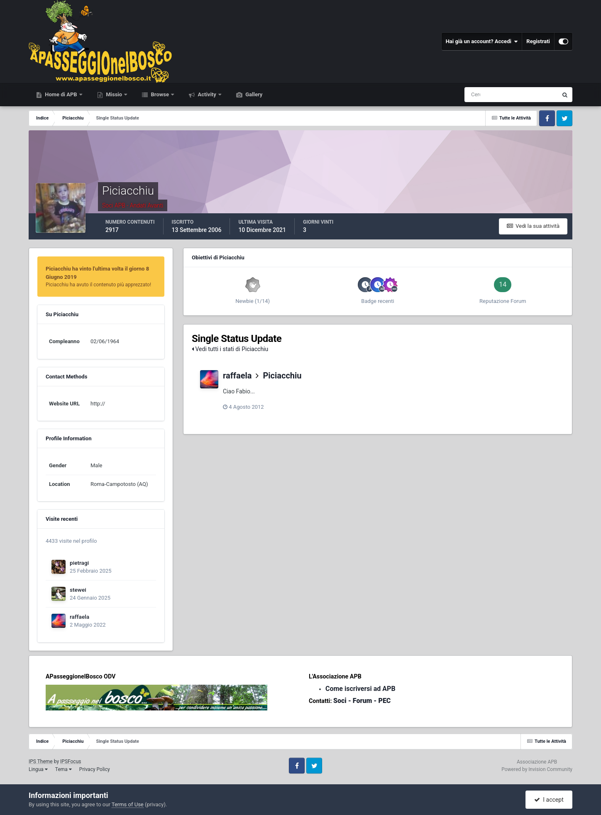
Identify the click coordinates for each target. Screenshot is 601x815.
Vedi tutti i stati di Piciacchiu (230, 349)
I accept (548, 799)
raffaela (79, 616)
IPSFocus (70, 761)
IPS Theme (41, 761)
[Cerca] (476, 94)
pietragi (79, 562)
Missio (114, 94)
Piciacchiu (282, 376)
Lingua (38, 769)
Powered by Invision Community (536, 769)
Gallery (253, 94)
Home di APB (61, 94)
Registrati (538, 41)
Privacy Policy (94, 769)
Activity (206, 94)
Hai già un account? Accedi (482, 41)
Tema (63, 769)
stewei (78, 589)
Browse (159, 94)
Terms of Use (128, 804)
